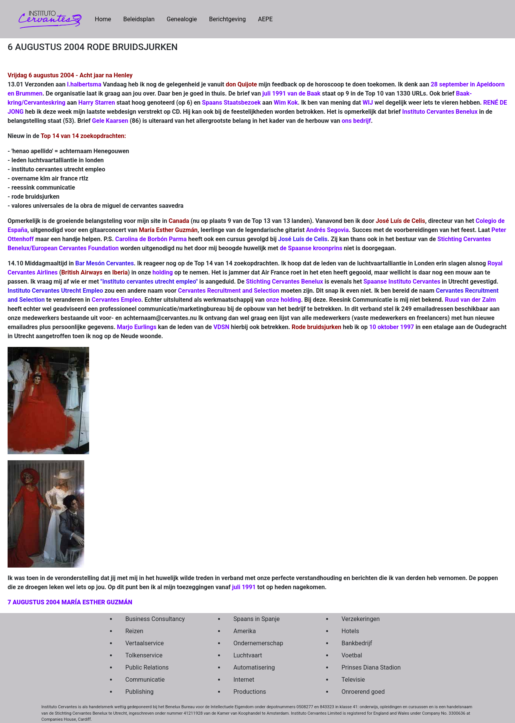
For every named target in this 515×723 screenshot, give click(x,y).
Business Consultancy (155, 619)
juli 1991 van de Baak (291, 93)
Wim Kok (286, 102)
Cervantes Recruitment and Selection (228, 290)
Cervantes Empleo (116, 299)
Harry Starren (96, 102)
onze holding (283, 299)
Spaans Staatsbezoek (231, 102)
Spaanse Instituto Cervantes (401, 281)
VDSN (221, 327)
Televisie (353, 679)
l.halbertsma (84, 84)
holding (162, 272)
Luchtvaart (248, 655)
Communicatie (145, 679)
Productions (250, 691)
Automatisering (254, 667)
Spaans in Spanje (257, 619)
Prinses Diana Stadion (371, 667)
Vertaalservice (145, 643)
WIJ (368, 102)
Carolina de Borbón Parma (151, 239)
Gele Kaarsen (110, 120)
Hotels (350, 631)
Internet (244, 679)
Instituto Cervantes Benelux (440, 111)
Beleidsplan (138, 19)
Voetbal (352, 655)
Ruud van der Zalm (470, 299)
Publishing (140, 691)
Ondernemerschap (258, 643)
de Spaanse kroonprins (311, 248)
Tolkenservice (144, 655)
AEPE (265, 19)
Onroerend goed (363, 691)
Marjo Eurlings (136, 327)
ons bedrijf (356, 120)
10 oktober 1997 (391, 327)
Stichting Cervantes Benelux (284, 281)
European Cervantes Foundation (75, 248)
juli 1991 (243, 587)
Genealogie (181, 19)
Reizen (134, 631)
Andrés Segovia (327, 230)
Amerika (245, 631)
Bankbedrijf (357, 643)
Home (106, 18)
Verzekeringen (361, 619)
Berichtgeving (227, 19)
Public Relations (147, 667)
